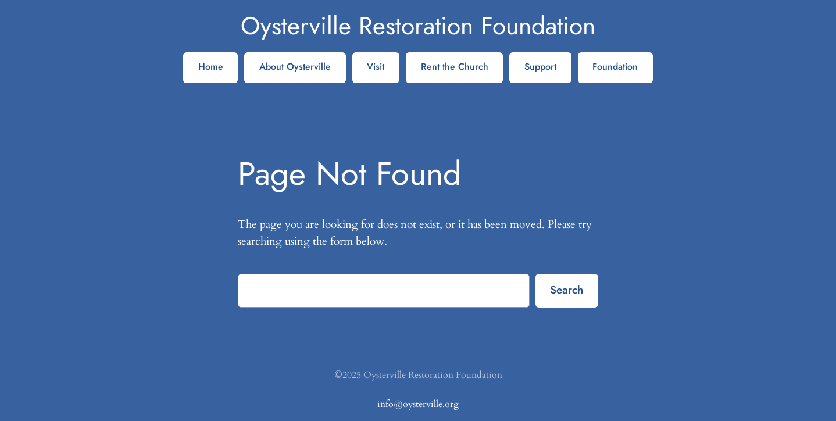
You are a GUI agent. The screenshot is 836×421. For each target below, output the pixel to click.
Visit (375, 66)
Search (566, 289)
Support (540, 66)
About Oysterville (295, 66)
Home (210, 66)
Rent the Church (454, 66)
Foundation (615, 66)
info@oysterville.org (418, 404)
